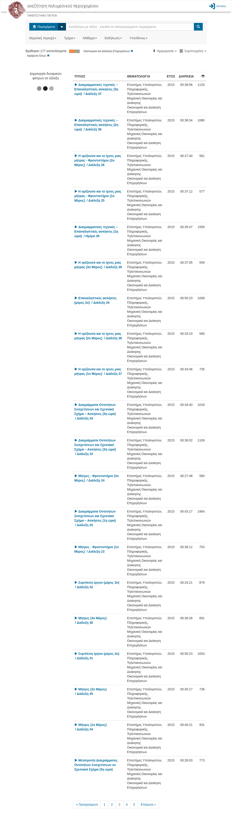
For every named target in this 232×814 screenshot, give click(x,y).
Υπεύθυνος (138, 38)
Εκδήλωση (114, 38)
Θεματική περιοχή (43, 38)
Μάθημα (90, 38)
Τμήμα (70, 38)
